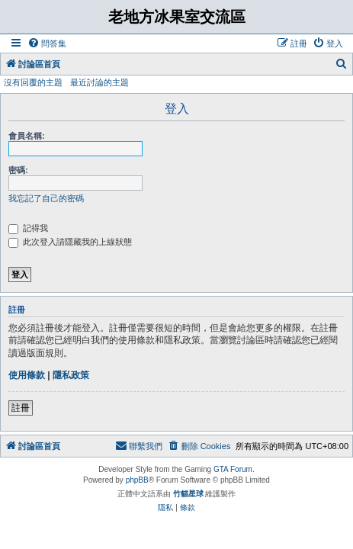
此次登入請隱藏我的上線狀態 (70, 241)
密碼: (18, 170)
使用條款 (26, 375)
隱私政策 (71, 375)
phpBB (137, 480)
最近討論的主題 (99, 82)
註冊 (20, 408)
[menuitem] (46, 43)
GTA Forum (232, 469)
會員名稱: (26, 135)
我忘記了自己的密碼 (46, 198)
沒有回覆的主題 (33, 82)
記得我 (28, 228)
